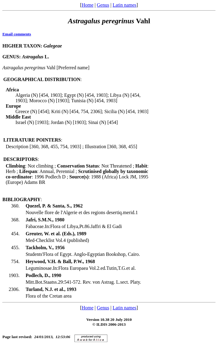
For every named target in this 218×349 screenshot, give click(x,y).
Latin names (124, 5)
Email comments (16, 34)
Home (87, 5)
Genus (103, 5)
